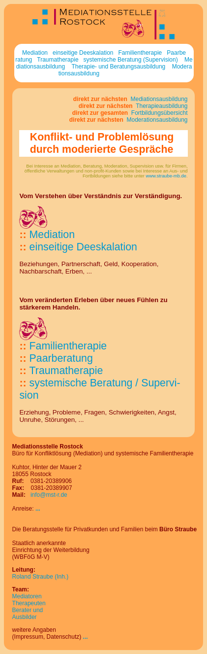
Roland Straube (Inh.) (40, 576)
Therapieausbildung (161, 106)
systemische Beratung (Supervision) (131, 59)
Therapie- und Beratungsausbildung (118, 66)
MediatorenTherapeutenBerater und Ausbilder (29, 606)
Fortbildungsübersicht (158, 112)
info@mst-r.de (48, 494)
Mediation (35, 52)
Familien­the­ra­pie (68, 346)
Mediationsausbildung (158, 99)
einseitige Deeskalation (83, 52)
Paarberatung (61, 358)
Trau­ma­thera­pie (66, 371)
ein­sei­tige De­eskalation (83, 247)
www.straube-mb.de (166, 175)
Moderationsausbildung (156, 119)
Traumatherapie (57, 59)
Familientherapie (140, 52)
